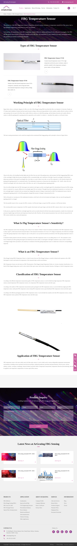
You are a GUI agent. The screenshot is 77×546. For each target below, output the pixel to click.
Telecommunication (24, 513)
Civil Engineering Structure (26, 504)
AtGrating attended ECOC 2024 (62, 471)
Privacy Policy (60, 543)
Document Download (56, 511)
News (65, 502)
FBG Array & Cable (8, 504)
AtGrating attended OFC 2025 (25, 471)
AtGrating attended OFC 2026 (25, 454)
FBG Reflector (7, 500)
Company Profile (40, 500)
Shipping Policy (55, 509)
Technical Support (55, 504)
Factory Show (39, 507)
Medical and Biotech (25, 511)
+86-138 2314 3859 (53, 2)
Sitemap (52, 543)
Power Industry (23, 509)
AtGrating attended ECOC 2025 (62, 454)
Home (5, 14)
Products (21, 8)
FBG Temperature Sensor (29, 14)
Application (28, 8)
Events (65, 504)
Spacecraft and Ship (24, 502)
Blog (65, 500)
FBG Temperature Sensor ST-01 (17, 80)
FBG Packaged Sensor (17, 14)
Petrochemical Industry (25, 507)
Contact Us (56, 8)
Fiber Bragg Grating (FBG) (10, 502)
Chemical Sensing (24, 516)
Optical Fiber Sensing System (10, 509)
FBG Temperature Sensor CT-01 (52, 58)
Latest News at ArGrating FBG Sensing (38, 444)
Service (43, 8)
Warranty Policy (55, 507)
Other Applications (24, 518)
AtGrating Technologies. (15, 543)
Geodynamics (23, 500)
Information (49, 8)
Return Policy (54, 502)
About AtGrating (36, 8)
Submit (38, 426)
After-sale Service (55, 500)
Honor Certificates (40, 504)
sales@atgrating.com (67, 2)
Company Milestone (40, 502)
